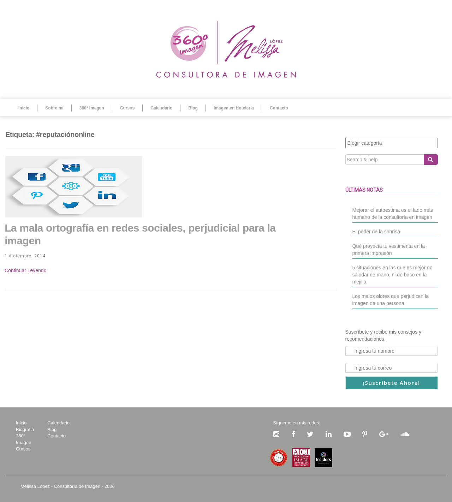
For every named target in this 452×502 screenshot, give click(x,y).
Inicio (23, 108)
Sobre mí (54, 108)
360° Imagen (91, 108)
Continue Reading (26, 270)
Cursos (127, 108)
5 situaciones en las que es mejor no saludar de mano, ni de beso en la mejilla (392, 275)
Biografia (25, 429)
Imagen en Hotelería (234, 108)
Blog (193, 108)
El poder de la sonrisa (376, 231)
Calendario (161, 108)
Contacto (279, 108)
